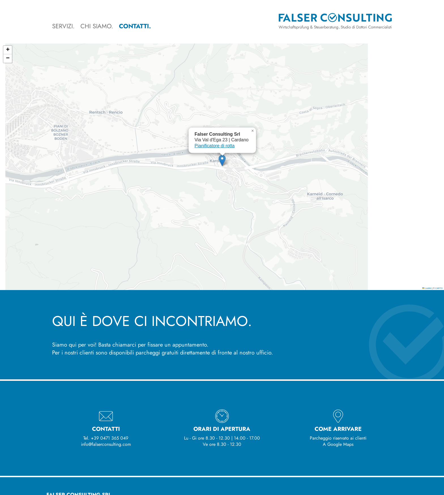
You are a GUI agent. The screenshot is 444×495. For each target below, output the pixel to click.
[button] (222, 160)
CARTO (439, 288)
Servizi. (63, 26)
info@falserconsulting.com (106, 444)
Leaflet (426, 288)
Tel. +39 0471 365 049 (105, 438)
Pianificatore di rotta (214, 145)
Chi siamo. (96, 26)
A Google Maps (338, 444)
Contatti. (135, 26)
